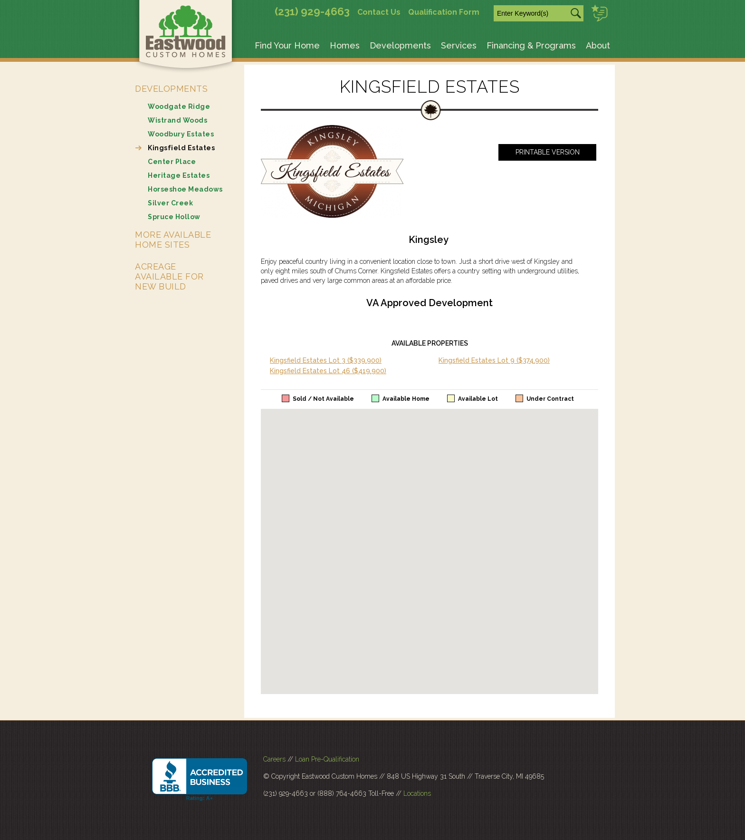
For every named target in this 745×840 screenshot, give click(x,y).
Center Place (172, 161)
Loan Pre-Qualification (327, 759)
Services (459, 45)
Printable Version (548, 152)
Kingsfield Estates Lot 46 (328, 371)
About (598, 45)
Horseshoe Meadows (185, 189)
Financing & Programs (531, 45)
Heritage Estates (179, 175)
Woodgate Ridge (179, 106)
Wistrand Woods (177, 120)
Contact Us (379, 12)
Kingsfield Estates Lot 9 (494, 360)
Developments (400, 45)
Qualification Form (443, 12)
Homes (345, 45)
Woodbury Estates (181, 134)
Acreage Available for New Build (169, 276)
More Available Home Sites (173, 240)
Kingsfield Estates (181, 148)
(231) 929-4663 (312, 11)
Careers (274, 759)
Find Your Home (287, 45)
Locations (417, 793)
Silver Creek (170, 203)
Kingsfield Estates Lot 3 (326, 360)
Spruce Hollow (174, 217)
